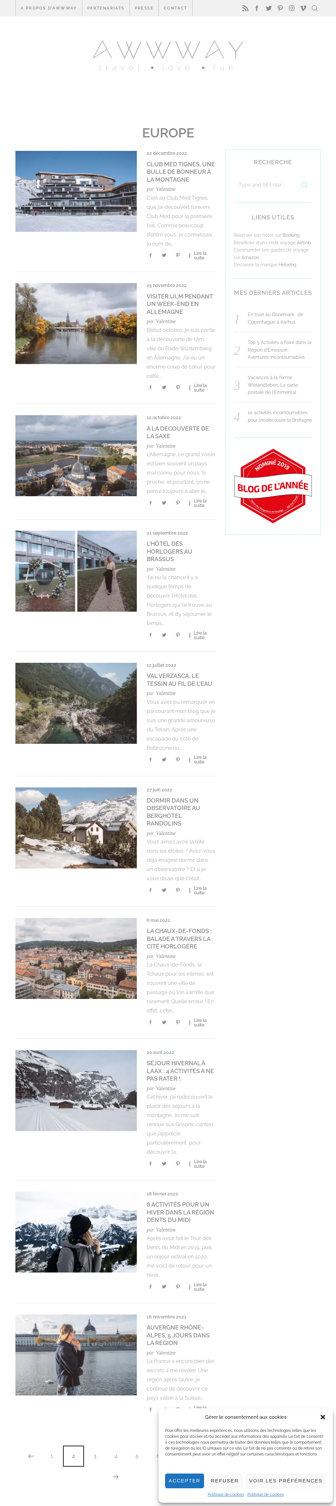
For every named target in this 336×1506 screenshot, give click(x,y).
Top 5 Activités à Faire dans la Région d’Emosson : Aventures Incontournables (279, 350)
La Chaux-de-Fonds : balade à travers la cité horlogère (179, 938)
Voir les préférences (286, 1480)
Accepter (184, 1480)
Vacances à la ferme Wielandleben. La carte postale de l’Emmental (273, 385)
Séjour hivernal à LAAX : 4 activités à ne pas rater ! (180, 1071)
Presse (144, 8)
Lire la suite (200, 255)
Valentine (166, 189)
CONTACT (175, 8)
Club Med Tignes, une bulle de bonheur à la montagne (181, 172)
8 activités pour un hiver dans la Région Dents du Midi (180, 1212)
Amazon (250, 257)
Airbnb (304, 242)
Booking (291, 235)
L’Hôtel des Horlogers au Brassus (169, 551)
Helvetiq (287, 264)
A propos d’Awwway (49, 8)
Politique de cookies (226, 1494)
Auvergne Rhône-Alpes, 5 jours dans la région (178, 1335)
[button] (323, 1417)
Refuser (225, 1480)
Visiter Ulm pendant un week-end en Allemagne (180, 304)
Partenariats (106, 8)
